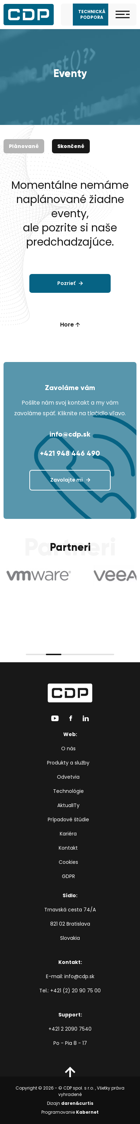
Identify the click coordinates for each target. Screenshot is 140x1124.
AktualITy (68, 805)
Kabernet (87, 1112)
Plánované (24, 146)
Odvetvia (68, 776)
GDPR (68, 876)
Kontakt (68, 847)
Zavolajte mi (66, 479)
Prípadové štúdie (68, 819)
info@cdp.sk (70, 434)
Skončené (70, 146)
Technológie (68, 791)
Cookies (68, 862)
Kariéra (68, 833)
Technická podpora (91, 14)
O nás (68, 748)
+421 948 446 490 (70, 453)
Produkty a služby (68, 762)
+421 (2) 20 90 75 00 (75, 990)
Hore (70, 324)
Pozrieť (66, 283)
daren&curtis (77, 1103)
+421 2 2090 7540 (70, 1028)
